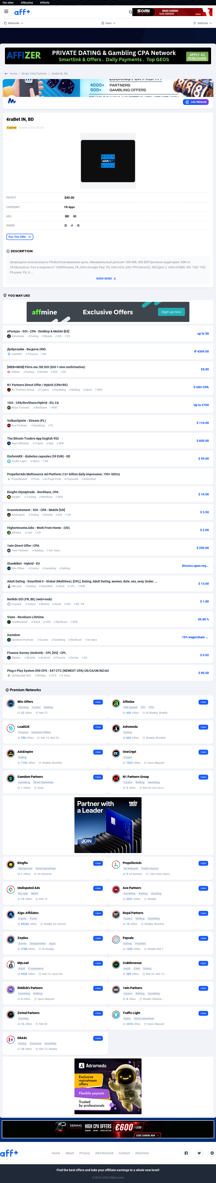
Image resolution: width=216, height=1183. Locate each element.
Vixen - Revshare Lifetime (25, 617)
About (70, 1153)
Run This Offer (19, 237)
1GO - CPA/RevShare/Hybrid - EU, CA (33, 403)
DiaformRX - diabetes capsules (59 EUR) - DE (38, 456)
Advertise (142, 1153)
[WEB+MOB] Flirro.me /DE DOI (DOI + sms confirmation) (46, 367)
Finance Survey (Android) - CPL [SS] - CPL (36, 653)
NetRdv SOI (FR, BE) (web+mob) (29, 599)
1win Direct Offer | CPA (23, 545)
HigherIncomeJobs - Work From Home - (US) (38, 528)
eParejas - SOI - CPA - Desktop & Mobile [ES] (38, 331)
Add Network (104, 1153)
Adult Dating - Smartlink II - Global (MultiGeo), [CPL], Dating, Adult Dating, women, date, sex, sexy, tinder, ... (82, 581)
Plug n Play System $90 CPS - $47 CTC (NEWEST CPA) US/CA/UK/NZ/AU (58, 670)
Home (13, 73)
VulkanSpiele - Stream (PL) (26, 420)
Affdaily (44, 2)
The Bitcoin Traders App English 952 (33, 438)
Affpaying (27, 2)
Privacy (84, 1153)
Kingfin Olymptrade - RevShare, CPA (32, 492)
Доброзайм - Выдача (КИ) (26, 349)
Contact (124, 1153)
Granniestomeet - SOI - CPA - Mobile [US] (36, 510)
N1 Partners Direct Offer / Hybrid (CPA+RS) (37, 385)
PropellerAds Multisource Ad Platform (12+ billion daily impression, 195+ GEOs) (63, 474)
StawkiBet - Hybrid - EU (23, 563)
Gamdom (13, 635)
